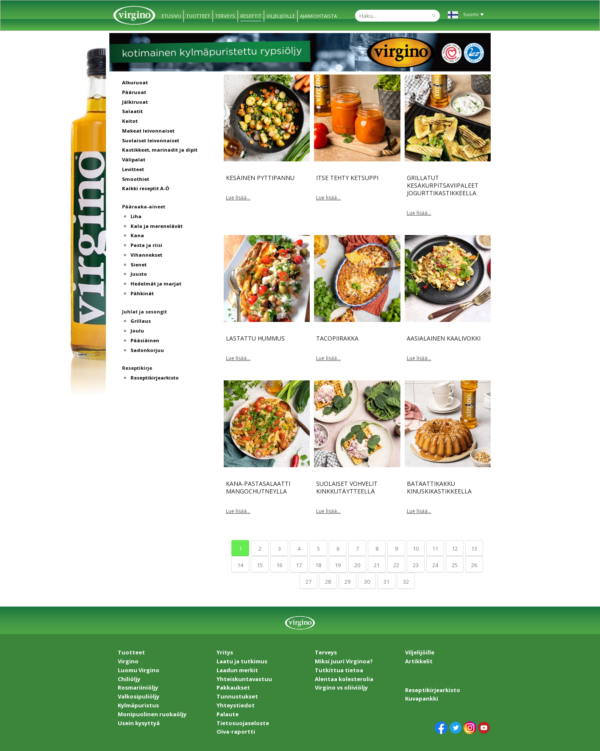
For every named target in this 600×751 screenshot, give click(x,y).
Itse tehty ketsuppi (347, 178)
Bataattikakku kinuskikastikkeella (439, 487)
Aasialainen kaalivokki (444, 338)
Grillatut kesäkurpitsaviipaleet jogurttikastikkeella (442, 185)
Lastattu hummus (255, 338)
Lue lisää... (238, 197)
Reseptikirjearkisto (432, 690)
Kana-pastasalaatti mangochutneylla (258, 487)
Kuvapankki (421, 698)
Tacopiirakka (337, 338)
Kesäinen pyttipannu (260, 178)
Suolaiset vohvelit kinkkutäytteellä (347, 487)
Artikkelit (419, 661)
